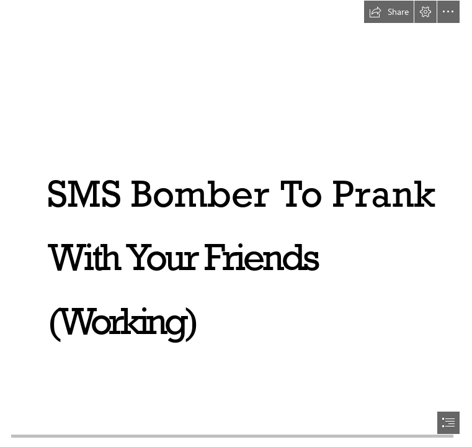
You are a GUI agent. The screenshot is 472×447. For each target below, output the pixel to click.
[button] (389, 12)
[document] (236, 223)
